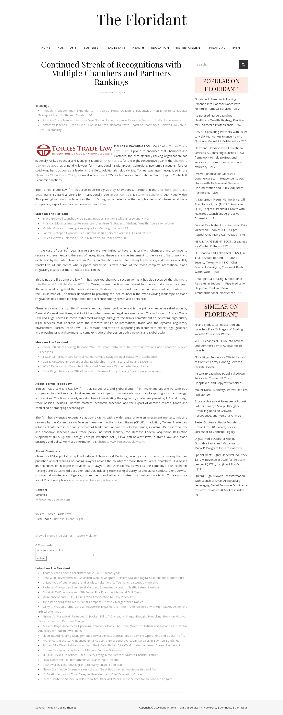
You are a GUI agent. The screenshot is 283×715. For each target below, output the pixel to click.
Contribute (226, 707)
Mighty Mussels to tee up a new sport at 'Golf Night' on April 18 (85, 228)
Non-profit (67, 47)
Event (237, 47)
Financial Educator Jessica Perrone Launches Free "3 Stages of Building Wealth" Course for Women (108, 223)
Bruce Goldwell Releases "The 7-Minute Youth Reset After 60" (84, 238)
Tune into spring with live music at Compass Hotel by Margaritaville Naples (92, 602)
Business (91, 47)
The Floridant (141, 19)
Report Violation (86, 535)
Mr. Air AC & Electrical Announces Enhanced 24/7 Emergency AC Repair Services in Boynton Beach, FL (110, 640)
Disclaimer (65, 535)
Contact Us (241, 707)
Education (160, 47)
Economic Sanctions (149, 194)
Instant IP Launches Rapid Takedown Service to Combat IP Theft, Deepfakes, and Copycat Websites (220, 378)
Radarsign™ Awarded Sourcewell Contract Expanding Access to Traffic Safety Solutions (101, 587)
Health (138, 47)
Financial (217, 47)
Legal (79, 519)
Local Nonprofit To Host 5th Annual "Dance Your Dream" (80, 660)
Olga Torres (112, 160)
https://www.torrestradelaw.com (121, 441)
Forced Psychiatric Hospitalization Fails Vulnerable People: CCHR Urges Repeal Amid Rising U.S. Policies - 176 (221, 229)
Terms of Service (188, 707)
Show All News (45, 535)
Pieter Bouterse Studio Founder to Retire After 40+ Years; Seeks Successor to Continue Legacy (107, 679)
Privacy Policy (209, 707)
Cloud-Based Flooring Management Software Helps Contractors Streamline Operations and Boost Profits (113, 635)
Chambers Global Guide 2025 (55, 175)
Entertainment (189, 47)
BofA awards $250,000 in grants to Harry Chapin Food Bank (82, 665)
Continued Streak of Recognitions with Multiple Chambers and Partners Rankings (111, 73)
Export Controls (121, 194)
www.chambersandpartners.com (97, 480)
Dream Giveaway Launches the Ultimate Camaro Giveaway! (82, 650)
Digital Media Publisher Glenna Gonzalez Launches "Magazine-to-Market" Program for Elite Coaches (218, 443)
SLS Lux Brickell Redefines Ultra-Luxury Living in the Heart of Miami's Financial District (100, 655)
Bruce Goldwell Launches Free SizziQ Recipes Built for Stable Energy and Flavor (96, 218)
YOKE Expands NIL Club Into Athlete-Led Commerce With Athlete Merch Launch (96, 366)
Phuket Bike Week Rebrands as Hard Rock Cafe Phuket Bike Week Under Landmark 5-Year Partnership (112, 645)
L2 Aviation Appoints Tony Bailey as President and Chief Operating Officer (92, 674)
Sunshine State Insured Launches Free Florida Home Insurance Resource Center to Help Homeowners (111, 120)
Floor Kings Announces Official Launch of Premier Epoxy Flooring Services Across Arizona (102, 371)
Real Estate (115, 47)
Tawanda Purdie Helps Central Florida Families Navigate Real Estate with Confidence (99, 356)
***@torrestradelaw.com (52, 499)
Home (45, 47)
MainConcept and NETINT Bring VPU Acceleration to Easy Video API (88, 597)
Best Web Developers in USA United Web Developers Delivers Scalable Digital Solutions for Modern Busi (113, 578)
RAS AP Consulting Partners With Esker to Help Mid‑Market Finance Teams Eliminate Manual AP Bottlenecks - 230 (221, 136)
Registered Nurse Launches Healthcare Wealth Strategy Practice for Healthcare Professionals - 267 (219, 120)
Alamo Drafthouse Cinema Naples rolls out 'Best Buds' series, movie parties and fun (99, 669)
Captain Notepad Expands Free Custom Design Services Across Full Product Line (96, 233)
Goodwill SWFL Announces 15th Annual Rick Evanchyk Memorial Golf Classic (92, 592)
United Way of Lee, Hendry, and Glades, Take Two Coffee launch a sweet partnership (100, 582)
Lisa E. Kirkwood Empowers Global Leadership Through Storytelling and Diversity (97, 361)
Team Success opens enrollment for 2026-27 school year (81, 573)
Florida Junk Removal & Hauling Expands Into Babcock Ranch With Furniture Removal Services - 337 (217, 103)
